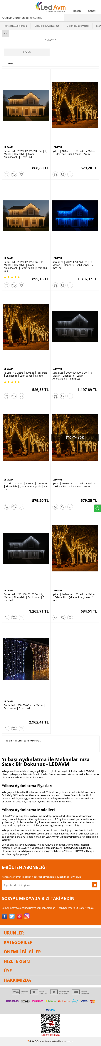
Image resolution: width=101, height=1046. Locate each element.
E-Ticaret (39, 1041)
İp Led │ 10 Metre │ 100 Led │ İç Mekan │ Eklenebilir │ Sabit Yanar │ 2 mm (74, 152)
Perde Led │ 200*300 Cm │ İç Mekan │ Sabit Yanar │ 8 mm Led (25, 707)
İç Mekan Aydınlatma (15, 25)
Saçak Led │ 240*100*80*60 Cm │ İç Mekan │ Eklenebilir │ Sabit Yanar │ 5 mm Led (24, 597)
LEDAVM (26, 52)
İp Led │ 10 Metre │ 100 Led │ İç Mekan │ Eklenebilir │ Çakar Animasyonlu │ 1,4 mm (25, 486)
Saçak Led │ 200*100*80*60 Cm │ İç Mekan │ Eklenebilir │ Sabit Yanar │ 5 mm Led (73, 264)
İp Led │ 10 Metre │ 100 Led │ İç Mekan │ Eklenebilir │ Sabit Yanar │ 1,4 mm (25, 374)
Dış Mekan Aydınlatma (46, 25)
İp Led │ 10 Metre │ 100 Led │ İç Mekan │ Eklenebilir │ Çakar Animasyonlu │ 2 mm (74, 597)
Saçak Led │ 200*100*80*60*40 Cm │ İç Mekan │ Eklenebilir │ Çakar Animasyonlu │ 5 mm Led (25, 153)
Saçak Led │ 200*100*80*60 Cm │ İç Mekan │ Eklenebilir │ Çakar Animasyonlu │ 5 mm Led (72, 375)
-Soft (31, 1041)
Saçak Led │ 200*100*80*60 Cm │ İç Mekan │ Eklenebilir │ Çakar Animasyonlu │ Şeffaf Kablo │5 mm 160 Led (25, 266)
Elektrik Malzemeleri (78, 25)
